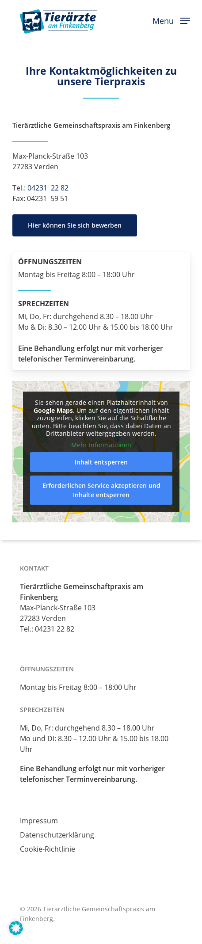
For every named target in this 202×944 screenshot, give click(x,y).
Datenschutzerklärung (57, 835)
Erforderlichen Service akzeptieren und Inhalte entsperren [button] (101, 490)
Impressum (39, 821)
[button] (171, 20)
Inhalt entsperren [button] (101, 462)
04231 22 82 (48, 188)
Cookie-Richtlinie (47, 849)
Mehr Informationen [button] (101, 445)
